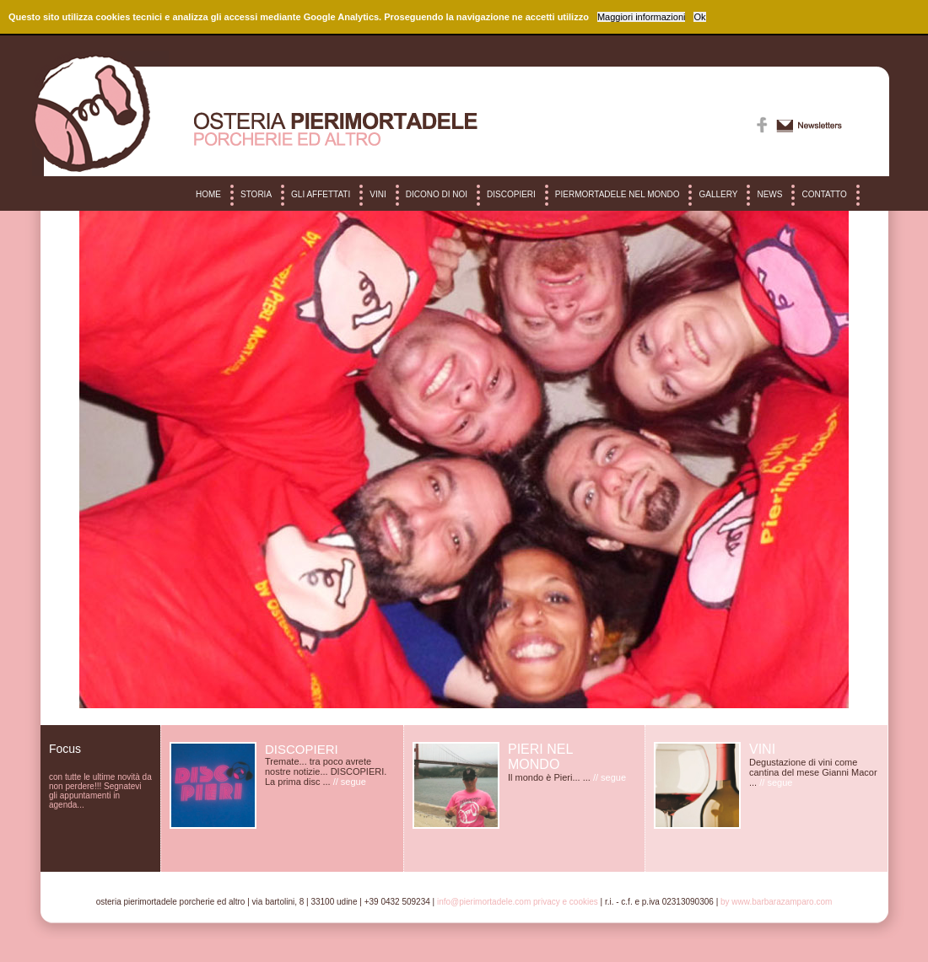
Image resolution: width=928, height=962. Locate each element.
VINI (378, 194)
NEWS (769, 194)
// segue (349, 782)
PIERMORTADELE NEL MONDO (617, 194)
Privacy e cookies (565, 901)
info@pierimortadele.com (484, 901)
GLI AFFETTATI (320, 194)
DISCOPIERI (511, 194)
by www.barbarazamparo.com (776, 901)
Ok (699, 17)
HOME (208, 194)
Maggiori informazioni (641, 17)
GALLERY (718, 194)
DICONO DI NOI (436, 194)
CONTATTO (823, 194)
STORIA (256, 194)
